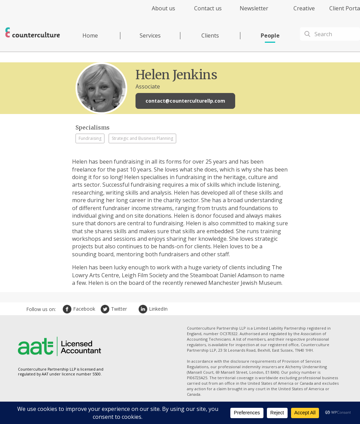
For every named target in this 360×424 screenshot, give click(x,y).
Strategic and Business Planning (142, 138)
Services (150, 35)
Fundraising (90, 138)
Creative (304, 8)
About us (163, 8)
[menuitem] (157, 12)
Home (90, 35)
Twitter (106, 309)
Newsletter (254, 8)
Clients (210, 35)
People (270, 35)
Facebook (68, 309)
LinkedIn (144, 309)
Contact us (208, 8)
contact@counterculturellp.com (185, 100)
